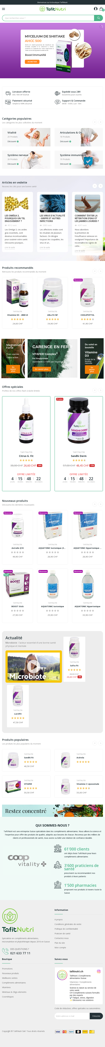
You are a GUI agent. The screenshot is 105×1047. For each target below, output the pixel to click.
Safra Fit (74, 665)
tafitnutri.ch (76, 971)
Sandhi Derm (79, 456)
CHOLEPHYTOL (87, 315)
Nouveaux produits (10, 973)
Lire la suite (10, 247)
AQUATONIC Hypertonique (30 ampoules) (87, 548)
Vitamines (6, 987)
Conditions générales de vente (68, 924)
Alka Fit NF (52, 315)
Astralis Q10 (18, 548)
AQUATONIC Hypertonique (87, 606)
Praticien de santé (62, 933)
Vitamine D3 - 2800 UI (17, 315)
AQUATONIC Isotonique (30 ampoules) (52, 548)
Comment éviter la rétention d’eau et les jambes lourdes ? (87, 218)
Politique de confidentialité (66, 929)
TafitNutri (17, 311)
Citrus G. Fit (26, 456)
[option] (27, 869)
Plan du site (60, 943)
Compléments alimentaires (14, 982)
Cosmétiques (8, 996)
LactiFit (18, 714)
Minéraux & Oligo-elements (14, 992)
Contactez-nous (62, 938)
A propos (59, 919)
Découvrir (12, 141)
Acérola (80, 757)
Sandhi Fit (29, 757)
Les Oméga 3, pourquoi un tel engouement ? (15, 218)
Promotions (7, 968)
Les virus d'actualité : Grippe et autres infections (52, 218)
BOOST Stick (17, 606)
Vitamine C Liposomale (88, 784)
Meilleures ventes (10, 978)
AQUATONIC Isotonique (52, 606)
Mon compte (60, 947)
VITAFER (28, 784)
